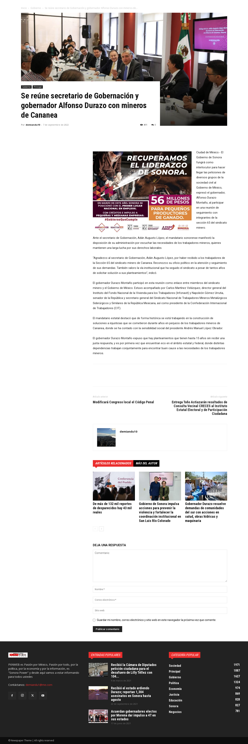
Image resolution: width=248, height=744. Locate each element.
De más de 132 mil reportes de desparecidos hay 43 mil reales (112, 508)
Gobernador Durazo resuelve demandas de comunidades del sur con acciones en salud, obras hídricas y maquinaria (205, 512)
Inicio (24, 8)
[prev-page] (95, 528)
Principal (38, 87)
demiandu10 (33, 124)
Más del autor (146, 463)
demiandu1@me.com (39, 685)
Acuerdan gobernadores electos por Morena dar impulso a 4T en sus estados (134, 715)
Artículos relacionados (113, 463)
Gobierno (35, 8)
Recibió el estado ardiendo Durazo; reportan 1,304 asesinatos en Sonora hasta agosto (131, 694)
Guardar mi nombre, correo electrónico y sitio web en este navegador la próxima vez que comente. (156, 620)
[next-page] (101, 528)
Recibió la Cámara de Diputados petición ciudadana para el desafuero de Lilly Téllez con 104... (134, 670)
